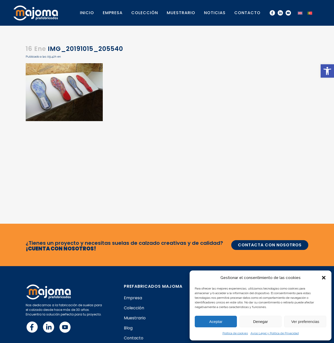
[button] (327, 71)
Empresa (133, 298)
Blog (128, 328)
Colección (134, 308)
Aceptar (215, 321)
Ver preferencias (305, 321)
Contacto (133, 338)
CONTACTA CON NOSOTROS (270, 245)
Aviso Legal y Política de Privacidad (274, 333)
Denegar (260, 321)
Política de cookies (235, 333)
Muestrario (135, 318)
